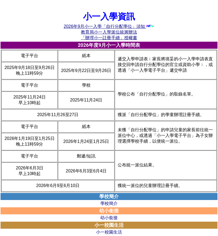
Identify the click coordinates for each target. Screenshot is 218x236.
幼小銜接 (109, 217)
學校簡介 (109, 203)
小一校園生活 (109, 232)
